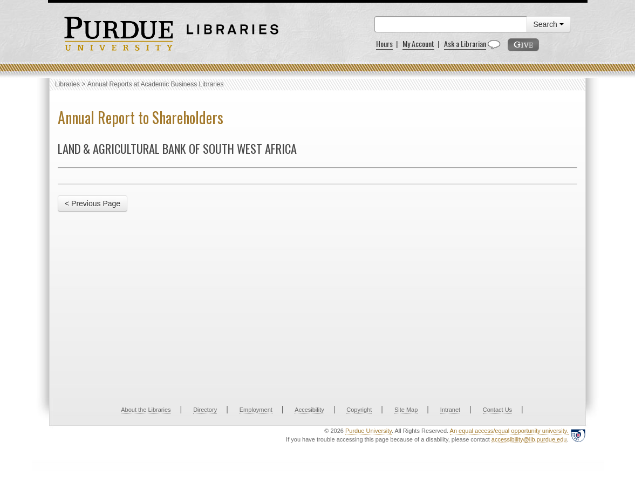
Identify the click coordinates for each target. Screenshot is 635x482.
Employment (256, 409)
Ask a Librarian (465, 43)
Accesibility (309, 409)
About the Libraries (145, 409)
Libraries (67, 84)
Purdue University (368, 430)
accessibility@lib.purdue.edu (529, 439)
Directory (205, 409)
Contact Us (497, 409)
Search (549, 24)
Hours (384, 43)
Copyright (359, 409)
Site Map (406, 409)
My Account (418, 43)
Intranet (450, 409)
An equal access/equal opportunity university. (509, 430)
